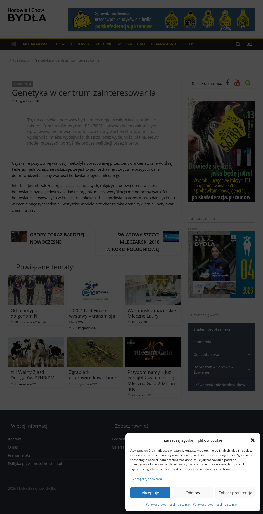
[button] (252, 440)
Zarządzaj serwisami (148, 479)
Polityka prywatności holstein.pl (168, 504)
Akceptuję (150, 492)
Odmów (193, 492)
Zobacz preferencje (235, 492)
